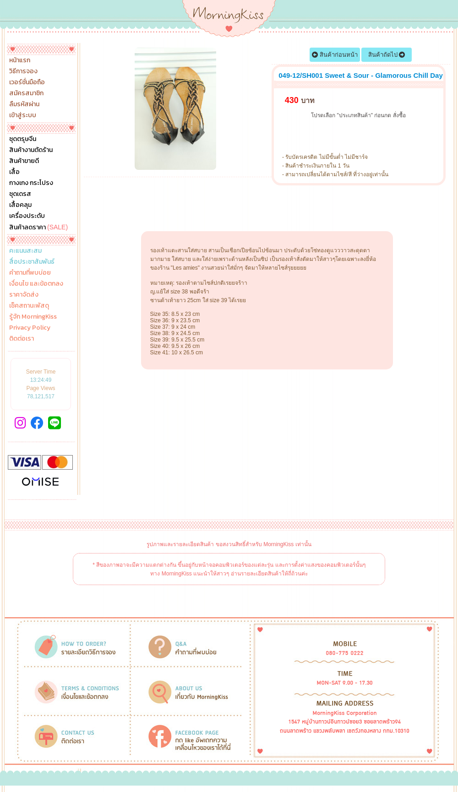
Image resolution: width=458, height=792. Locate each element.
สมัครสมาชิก (26, 93)
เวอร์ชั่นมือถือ (27, 82)
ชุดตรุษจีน (22, 139)
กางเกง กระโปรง (31, 183)
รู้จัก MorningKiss (33, 316)
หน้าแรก (19, 60)
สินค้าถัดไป (386, 54)
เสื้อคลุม (20, 205)
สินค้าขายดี (24, 161)
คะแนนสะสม (25, 250)
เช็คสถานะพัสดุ (29, 305)
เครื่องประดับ (27, 216)
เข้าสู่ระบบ (22, 115)
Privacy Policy (29, 327)
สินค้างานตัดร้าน (31, 150)
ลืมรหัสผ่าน (24, 104)
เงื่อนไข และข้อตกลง (36, 283)
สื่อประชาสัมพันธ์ (32, 261)
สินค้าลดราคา (38, 227)
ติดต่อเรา (21, 338)
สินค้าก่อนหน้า (335, 54)
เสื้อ (14, 172)
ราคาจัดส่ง (23, 294)
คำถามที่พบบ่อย (30, 272)
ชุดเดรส (20, 194)
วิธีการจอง (23, 71)
